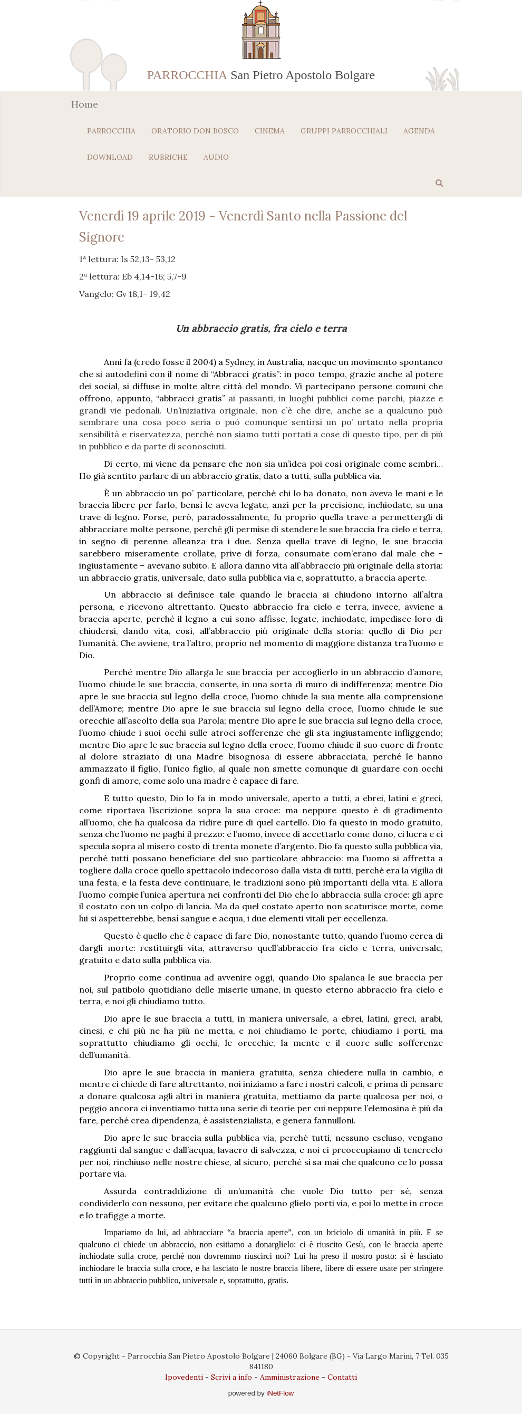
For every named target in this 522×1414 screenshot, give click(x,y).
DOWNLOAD (110, 157)
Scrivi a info (231, 1377)
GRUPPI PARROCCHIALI (344, 131)
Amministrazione (290, 1377)
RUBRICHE (168, 157)
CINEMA (270, 131)
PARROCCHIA (111, 131)
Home (84, 104)
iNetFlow (279, 1393)
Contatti (342, 1377)
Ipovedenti (184, 1377)
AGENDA (419, 131)
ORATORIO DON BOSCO (195, 131)
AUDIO (216, 157)
